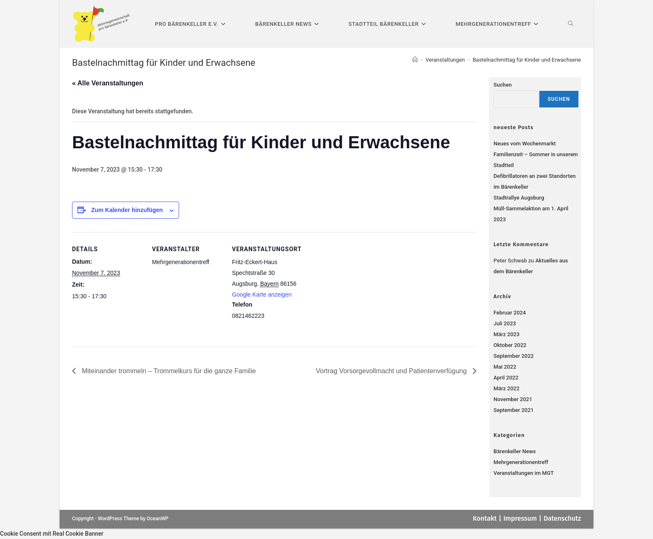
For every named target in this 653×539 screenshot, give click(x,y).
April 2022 (505, 377)
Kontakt (484, 518)
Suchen (502, 85)
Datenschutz (562, 518)
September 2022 (513, 356)
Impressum (520, 518)
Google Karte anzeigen (262, 294)
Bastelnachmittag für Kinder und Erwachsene (527, 60)
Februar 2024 (509, 312)
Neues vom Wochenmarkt (524, 143)
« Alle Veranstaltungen (107, 83)
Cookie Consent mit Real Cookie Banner (52, 533)
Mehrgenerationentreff (520, 462)
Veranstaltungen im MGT (523, 473)
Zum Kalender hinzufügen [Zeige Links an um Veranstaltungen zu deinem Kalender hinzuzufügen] (127, 210)
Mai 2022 (504, 367)
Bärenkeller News (514, 451)
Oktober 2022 (509, 345)
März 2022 (506, 388)
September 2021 (513, 410)
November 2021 (512, 399)
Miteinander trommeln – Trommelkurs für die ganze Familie (168, 370)
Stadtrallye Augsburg (518, 198)
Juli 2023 (504, 323)
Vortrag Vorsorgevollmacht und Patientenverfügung (392, 370)
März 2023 (506, 334)
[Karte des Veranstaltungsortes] (356, 289)
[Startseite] (415, 60)
